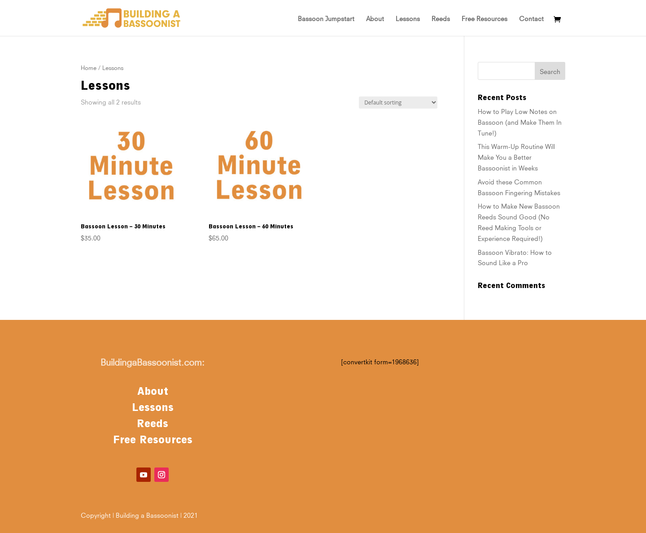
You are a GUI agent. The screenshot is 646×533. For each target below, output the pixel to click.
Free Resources (484, 18)
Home (88, 67)
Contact (531, 18)
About (375, 18)
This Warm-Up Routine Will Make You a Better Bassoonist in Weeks (516, 156)
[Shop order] (398, 102)
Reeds (441, 18)
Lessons (408, 18)
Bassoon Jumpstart (326, 18)
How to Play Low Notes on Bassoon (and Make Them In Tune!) (520, 121)
